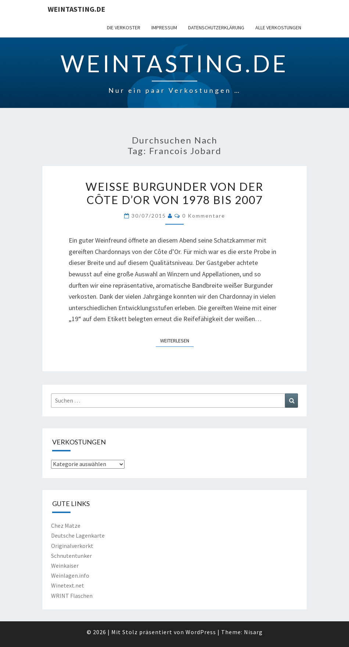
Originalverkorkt (72, 545)
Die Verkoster (123, 27)
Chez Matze (65, 525)
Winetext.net (67, 585)
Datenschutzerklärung (216, 27)
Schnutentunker (71, 555)
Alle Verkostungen (278, 27)
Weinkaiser (65, 565)
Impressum (164, 27)
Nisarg (253, 632)
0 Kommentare (203, 215)
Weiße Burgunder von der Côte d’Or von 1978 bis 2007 (174, 193)
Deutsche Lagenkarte (78, 535)
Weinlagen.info (70, 575)
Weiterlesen (177, 340)
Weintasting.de (76, 9)
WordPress (201, 632)
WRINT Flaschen (72, 595)
